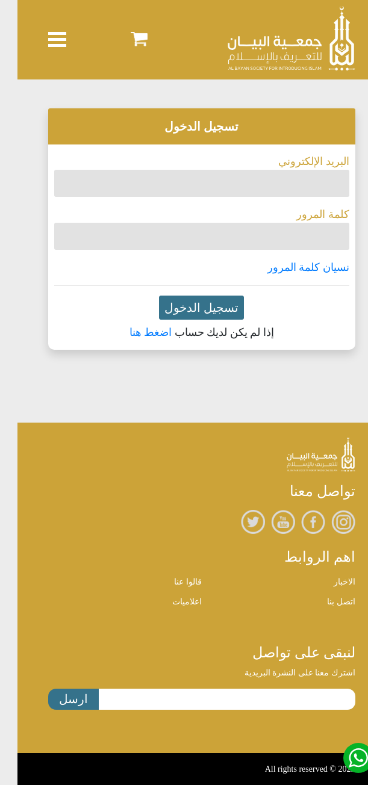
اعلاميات (169, 601)
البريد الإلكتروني (296, 161)
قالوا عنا (170, 581)
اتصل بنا (324, 601)
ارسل (56, 699)
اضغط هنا (133, 332)
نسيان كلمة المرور (291, 267)
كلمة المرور (305, 214)
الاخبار (327, 581)
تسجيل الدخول (184, 307)
